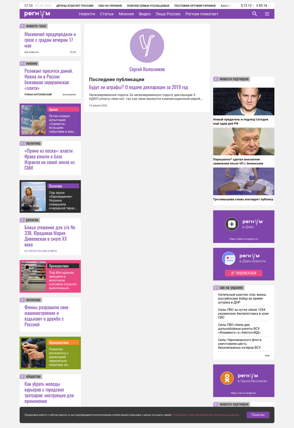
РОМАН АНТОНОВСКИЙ (38, 94)
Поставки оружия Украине (195, 5)
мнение (31, 63)
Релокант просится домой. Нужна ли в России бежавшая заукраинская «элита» (48, 79)
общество (33, 376)
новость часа (36, 26)
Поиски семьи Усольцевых (148, 5)
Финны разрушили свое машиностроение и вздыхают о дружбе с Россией (46, 315)
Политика (55, 185)
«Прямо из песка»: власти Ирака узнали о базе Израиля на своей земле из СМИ (49, 159)
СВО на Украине (110, 5)
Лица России (168, 13)
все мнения (69, 94)
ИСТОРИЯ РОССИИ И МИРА (40, 251)
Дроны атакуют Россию (75, 5)
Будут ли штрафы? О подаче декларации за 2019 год (138, 86)
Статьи (107, 13)
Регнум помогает (201, 13)
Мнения (126, 13)
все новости (31, 52)
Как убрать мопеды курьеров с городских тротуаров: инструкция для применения (49, 392)
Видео (145, 13)
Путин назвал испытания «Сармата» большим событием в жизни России (63, 123)
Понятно (258, 416)
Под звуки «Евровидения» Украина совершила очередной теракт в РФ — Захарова (62, 200)
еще (267, 355)
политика (33, 143)
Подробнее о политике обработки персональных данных (206, 415)
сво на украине (231, 287)
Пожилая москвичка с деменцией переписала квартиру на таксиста (58, 357)
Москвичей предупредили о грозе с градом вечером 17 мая (50, 39)
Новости (87, 13)
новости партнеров (234, 79)
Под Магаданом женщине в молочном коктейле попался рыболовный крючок (62, 280)
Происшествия (59, 265)
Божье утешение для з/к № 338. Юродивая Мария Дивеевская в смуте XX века (49, 235)
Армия (53, 109)
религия (32, 220)
